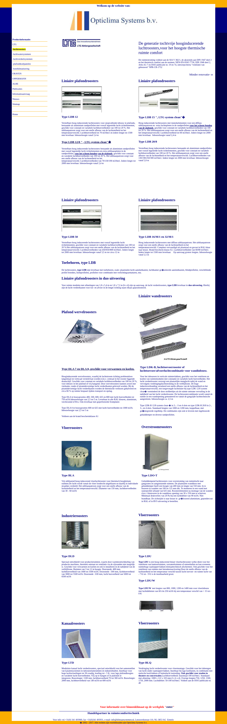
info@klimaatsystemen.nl (122, 719)
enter (169, 707)
